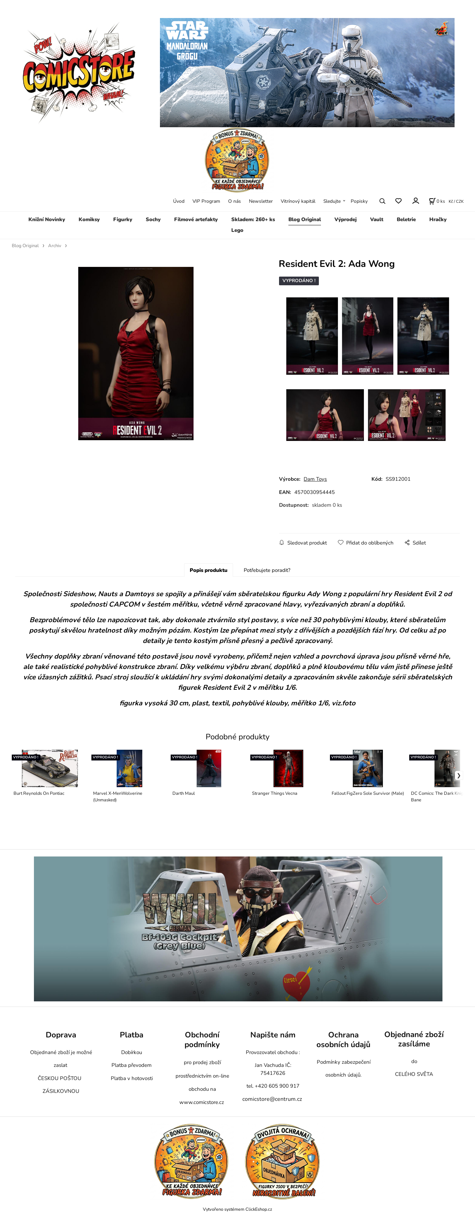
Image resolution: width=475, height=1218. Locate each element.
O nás (234, 201)
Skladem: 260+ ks (253, 219)
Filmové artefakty (196, 219)
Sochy (153, 219)
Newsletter (261, 201)
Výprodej (345, 219)
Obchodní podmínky (202, 1039)
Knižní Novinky (46, 219)
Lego (237, 230)
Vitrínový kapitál (298, 201)
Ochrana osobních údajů (343, 1039)
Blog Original (304, 219)
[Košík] (437, 201)
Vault (376, 219)
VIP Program (206, 201)
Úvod (179, 201)
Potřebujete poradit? (267, 570)
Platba (131, 1034)
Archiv (54, 246)
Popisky (359, 201)
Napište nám (273, 1034)
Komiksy (89, 219)
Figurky (122, 219)
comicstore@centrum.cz (272, 1099)
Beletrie (406, 219)
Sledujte (332, 201)
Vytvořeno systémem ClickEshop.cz (237, 1209)
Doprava (61, 1034)
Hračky (438, 219)
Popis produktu (208, 570)
